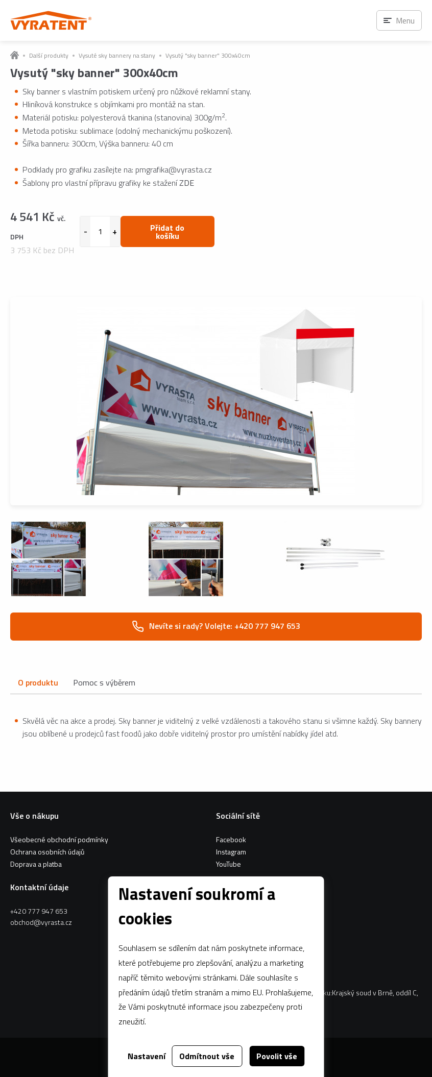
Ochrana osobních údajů (47, 851)
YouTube (228, 864)
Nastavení (146, 1056)
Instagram (231, 851)
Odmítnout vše (206, 1056)
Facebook (231, 839)
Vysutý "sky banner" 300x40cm (207, 55)
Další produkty (48, 55)
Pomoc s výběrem (104, 682)
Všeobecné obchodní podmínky (59, 839)
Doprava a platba (36, 864)
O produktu (38, 682)
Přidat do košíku (167, 232)
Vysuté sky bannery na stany (117, 55)
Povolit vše (276, 1056)
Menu (405, 20)
